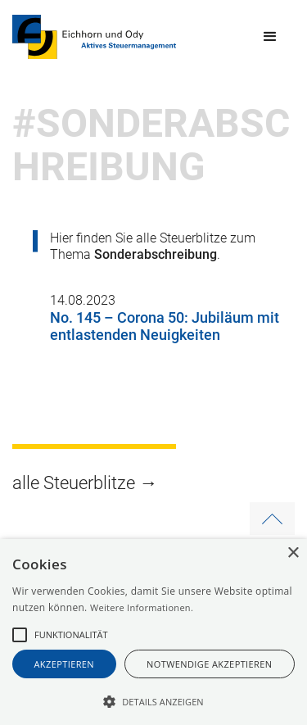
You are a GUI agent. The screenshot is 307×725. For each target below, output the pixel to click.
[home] (94, 37)
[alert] (153, 632)
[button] (270, 36)
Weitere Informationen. (141, 607)
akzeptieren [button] (64, 664)
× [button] (293, 553)
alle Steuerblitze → (84, 482)
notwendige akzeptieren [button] (209, 664)
